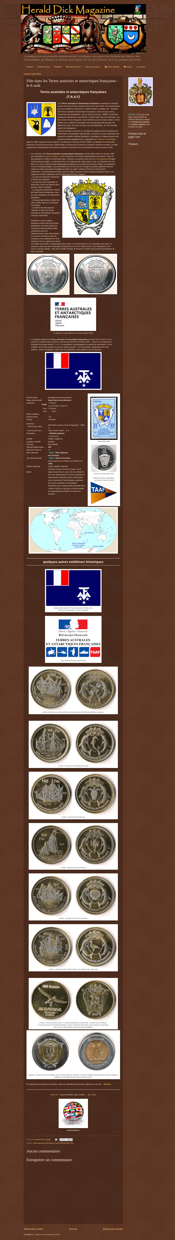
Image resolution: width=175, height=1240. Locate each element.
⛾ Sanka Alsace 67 (73, 66)
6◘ (53, 1095)
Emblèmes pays (44, 66)
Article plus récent (33, 1229)
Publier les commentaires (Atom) (47, 1234)
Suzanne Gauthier (51, 156)
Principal (29, 66)
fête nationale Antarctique (44, 1143)
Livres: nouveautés (92, 66)
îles (72, 1143)
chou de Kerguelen (99, 159)
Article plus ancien (113, 1229)
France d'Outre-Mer (62, 1143)
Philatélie (58, 66)
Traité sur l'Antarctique (106, 139)
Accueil (73, 1229)
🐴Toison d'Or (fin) (111, 66)
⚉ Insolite (128, 66)
